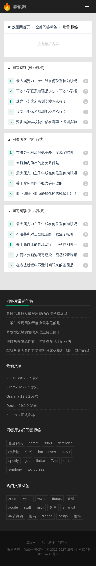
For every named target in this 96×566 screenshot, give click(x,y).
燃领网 (31, 542)
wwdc (41, 499)
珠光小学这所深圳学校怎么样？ (41, 101)
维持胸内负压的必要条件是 (37, 163)
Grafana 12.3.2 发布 (22, 396)
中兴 (28, 452)
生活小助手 (46, 542)
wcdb (27, 499)
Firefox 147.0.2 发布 (22, 387)
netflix (33, 443)
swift (27, 507)
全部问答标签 (46, 27)
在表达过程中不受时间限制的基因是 (44, 265)
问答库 (63, 542)
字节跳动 (15, 516)
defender (65, 443)
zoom (12, 499)
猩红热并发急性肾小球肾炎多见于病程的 (38, 341)
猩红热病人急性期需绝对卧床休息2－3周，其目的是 (47, 351)
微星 (53, 507)
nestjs (63, 516)
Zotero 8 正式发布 (20, 415)
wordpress (36, 469)
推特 (77, 516)
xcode (13, 507)
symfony (15, 469)
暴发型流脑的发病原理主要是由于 (33, 332)
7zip (54, 461)
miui (40, 507)
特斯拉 (13, 452)
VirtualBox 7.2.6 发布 (23, 378)
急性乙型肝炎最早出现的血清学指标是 (36, 314)
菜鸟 (32, 516)
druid (67, 461)
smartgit (68, 507)
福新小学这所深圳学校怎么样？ (41, 111)
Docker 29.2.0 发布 (21, 406)
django (47, 516)
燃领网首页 (19, 27)
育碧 (71, 499)
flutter (40, 461)
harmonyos (47, 452)
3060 (48, 443)
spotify (13, 461)
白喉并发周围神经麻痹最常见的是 (33, 323)
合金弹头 (15, 443)
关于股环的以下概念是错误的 (39, 183)
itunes (57, 499)
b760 (66, 452)
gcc (27, 461)
